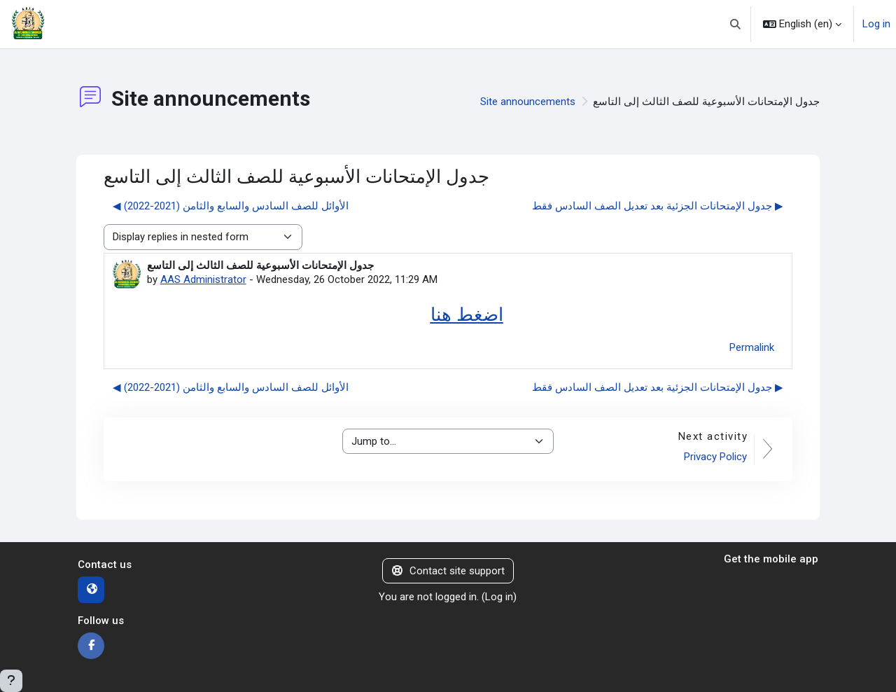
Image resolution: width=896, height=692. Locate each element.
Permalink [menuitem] (751, 347)
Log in (876, 24)
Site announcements (527, 101)
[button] (736, 24)
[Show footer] (11, 681)
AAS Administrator (203, 279)
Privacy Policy (715, 456)
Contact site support (448, 571)
